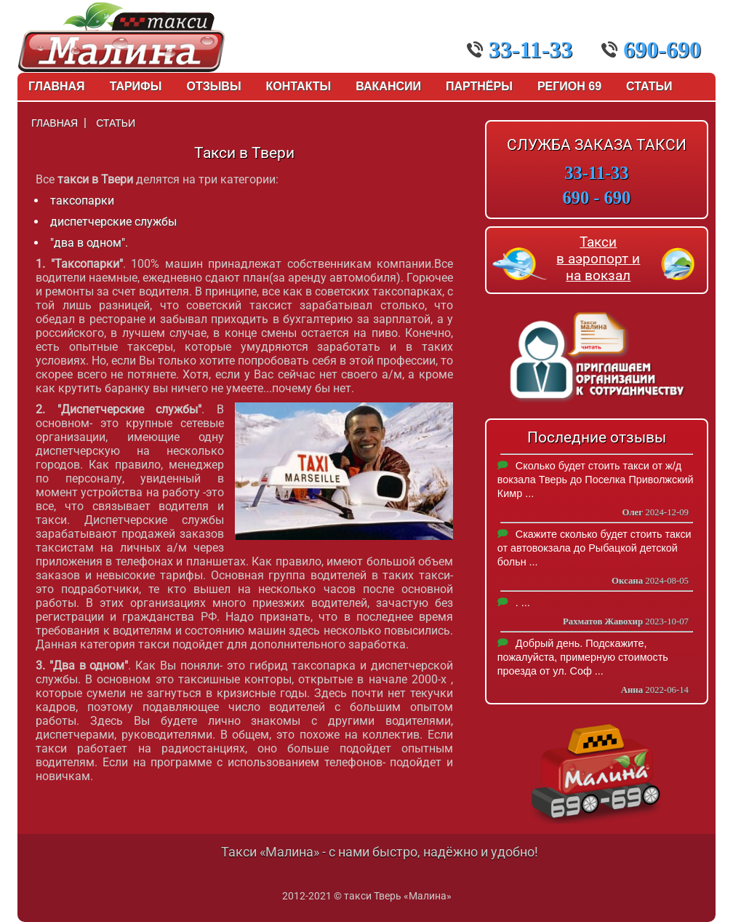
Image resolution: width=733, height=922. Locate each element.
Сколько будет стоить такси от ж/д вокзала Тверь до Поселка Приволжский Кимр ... (595, 479)
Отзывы (213, 86)
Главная (56, 86)
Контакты (299, 86)
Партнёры (479, 86)
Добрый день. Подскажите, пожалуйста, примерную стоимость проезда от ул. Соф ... (582, 657)
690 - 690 (597, 197)
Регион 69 (569, 86)
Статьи (649, 86)
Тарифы (136, 86)
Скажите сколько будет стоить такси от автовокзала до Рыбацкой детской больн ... (594, 548)
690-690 (651, 49)
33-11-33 (520, 49)
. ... (523, 602)
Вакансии (388, 86)
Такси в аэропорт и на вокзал (598, 259)
